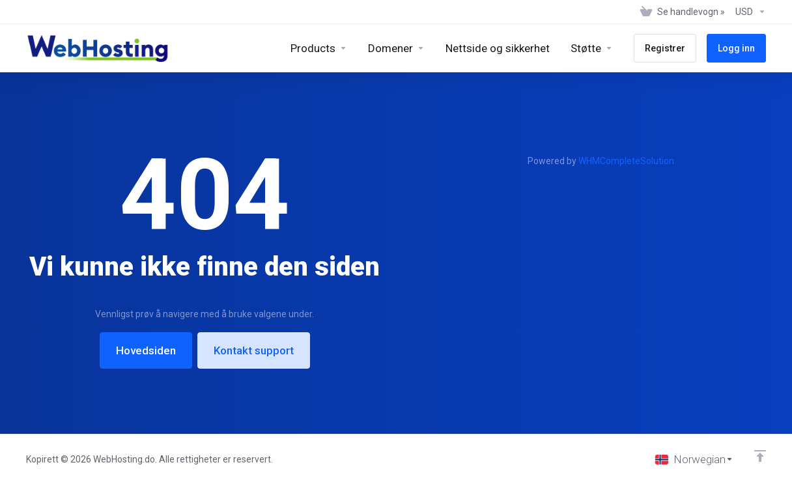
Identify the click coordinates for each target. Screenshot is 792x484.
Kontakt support (254, 350)
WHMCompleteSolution (626, 161)
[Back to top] (760, 456)
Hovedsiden (146, 350)
